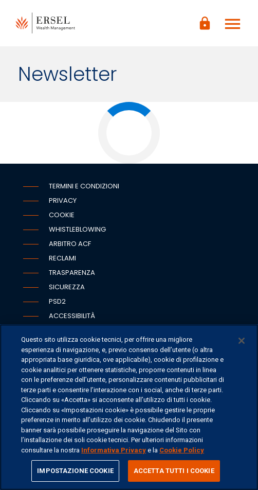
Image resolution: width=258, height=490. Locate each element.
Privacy (63, 200)
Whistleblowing (77, 229)
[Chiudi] (241, 340)
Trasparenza (72, 272)
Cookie (62, 215)
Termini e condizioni (84, 186)
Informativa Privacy (113, 450)
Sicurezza (67, 287)
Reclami (62, 258)
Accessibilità (72, 316)
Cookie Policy (181, 450)
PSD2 (57, 301)
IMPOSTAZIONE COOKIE (75, 471)
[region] (129, 407)
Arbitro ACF (70, 244)
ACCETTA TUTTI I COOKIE (174, 471)
